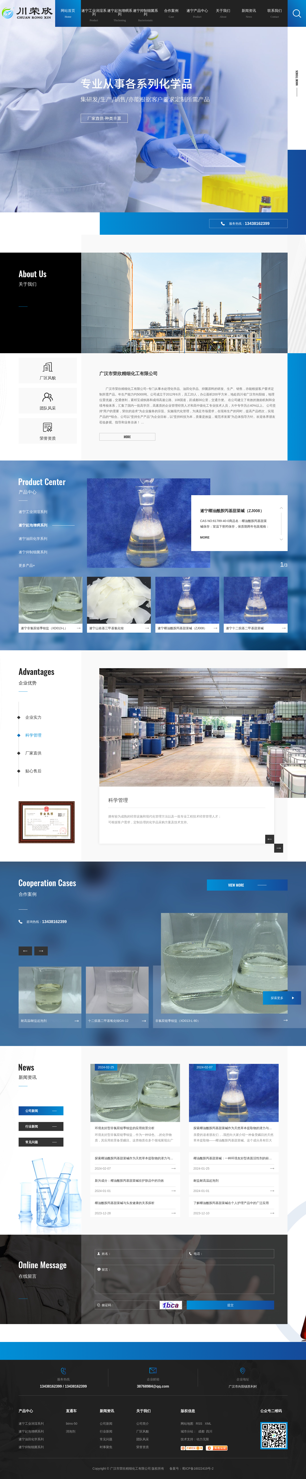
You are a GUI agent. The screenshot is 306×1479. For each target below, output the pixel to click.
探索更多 (277, 998)
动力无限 (202, 1439)
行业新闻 (31, 1126)
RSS (199, 1423)
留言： (184, 1279)
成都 (201, 1431)
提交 (230, 1305)
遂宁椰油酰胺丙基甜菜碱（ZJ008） (232, 511)
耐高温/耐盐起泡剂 (34, 1021)
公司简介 (142, 1423)
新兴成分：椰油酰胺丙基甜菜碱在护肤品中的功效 (129, 1180)
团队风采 (142, 1439)
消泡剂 (70, 1431)
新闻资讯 (28, 1077)
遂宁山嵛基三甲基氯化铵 (106, 628)
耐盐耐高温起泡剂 (206, 1180)
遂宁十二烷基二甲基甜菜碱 (245, 628)
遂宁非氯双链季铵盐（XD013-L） (44, 628)
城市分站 (187, 1431)
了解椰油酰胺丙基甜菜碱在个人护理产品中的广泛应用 (231, 1203)
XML (208, 1423)
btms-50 (71, 1423)
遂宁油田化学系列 (33, 539)
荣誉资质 (142, 1447)
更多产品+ (27, 565)
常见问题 (31, 1142)
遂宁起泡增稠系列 (33, 525)
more (205, 537)
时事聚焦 (106, 1447)
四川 (209, 1431)
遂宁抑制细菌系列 (33, 552)
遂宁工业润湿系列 (33, 512)
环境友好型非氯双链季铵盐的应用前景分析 (124, 1128)
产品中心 (28, 492)
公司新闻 (31, 1111)
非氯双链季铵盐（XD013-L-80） (178, 1021)
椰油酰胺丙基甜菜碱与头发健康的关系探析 (124, 1203)
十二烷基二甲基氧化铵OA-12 (108, 1021)
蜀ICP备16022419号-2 (197, 1468)
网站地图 (187, 1423)
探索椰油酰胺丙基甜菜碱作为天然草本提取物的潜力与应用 (233, 1128)
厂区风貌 (142, 1431)
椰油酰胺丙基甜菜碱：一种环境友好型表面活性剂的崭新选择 (233, 1158)
